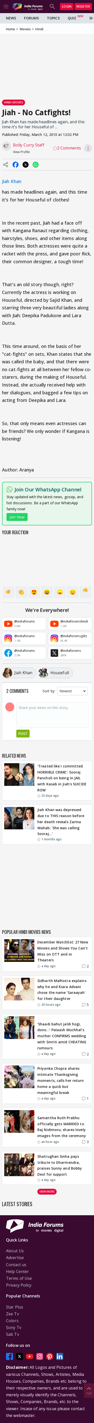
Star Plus (14, 1307)
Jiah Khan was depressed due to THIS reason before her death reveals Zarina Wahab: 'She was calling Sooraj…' (60, 821)
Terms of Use (19, 1278)
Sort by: (49, 691)
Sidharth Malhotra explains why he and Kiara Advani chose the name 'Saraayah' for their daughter (61, 989)
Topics (53, 18)
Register (83, 6)
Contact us (16, 1264)
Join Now (17, 517)
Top (89, 1390)
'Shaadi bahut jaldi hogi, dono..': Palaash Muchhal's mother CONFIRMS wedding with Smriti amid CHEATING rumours (61, 1036)
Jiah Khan (11, 181)
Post (23, 733)
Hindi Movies (13, 102)
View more (47, 1191)
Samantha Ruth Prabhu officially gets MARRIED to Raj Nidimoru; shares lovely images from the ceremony (61, 1126)
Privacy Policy (18, 1285)
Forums (31, 18)
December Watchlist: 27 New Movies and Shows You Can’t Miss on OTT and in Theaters (62, 951)
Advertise (15, 1257)
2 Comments (67, 148)
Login (66, 6)
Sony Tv (13, 1327)
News (11, 18)
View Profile (21, 152)
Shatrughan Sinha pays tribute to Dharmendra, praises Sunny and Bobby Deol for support (59, 1165)
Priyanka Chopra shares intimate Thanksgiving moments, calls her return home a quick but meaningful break (60, 1080)
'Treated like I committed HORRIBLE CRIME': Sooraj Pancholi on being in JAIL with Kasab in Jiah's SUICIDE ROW (61, 778)
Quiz (72, 18)
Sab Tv (12, 1334)
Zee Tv (12, 1314)
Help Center (17, 1271)
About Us (15, 1251)
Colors (12, 1320)
